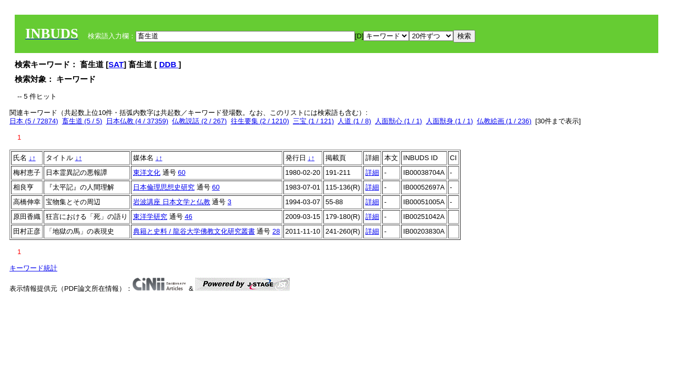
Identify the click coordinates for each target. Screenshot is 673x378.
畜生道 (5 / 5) (82, 121)
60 (181, 172)
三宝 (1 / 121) (313, 121)
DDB (169, 64)
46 (188, 216)
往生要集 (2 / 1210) (260, 121)
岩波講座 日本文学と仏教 (171, 202)
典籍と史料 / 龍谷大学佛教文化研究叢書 (194, 231)
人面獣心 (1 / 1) (398, 121)
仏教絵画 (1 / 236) (504, 121)
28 (276, 231)
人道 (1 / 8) (354, 121)
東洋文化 (146, 172)
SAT (116, 64)
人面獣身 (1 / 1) (449, 121)
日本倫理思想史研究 (164, 187)
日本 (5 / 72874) (33, 121)
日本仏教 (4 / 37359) (137, 121)
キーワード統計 (33, 268)
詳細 (372, 172)
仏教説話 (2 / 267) (199, 121)
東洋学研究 (150, 216)
